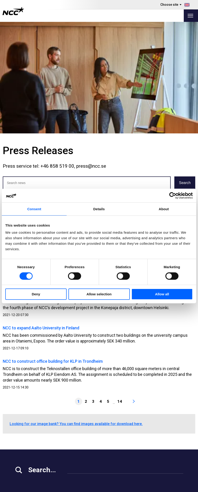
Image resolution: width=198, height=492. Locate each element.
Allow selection (98, 294)
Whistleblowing (131, 436)
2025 (34, 85)
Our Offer (75, 430)
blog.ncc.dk (127, 465)
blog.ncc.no (128, 459)
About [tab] (164, 209)
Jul (85, 95)
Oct (118, 95)
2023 (57, 85)
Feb (30, 95)
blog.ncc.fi (127, 453)
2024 (46, 85)
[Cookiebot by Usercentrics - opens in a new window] (173, 195)
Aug (96, 95)
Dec (140, 95)
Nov (129, 95)
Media (20, 430)
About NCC (76, 448)
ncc (171, 435)
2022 (69, 85)
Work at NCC (25, 442)
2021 (82, 85)
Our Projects (77, 442)
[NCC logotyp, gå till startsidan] (13, 11)
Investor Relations (30, 436)
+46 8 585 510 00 (30, 409)
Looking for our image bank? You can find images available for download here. (76, 312)
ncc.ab (174, 430)
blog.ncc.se (128, 448)
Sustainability (26, 448)
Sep (107, 95)
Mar (41, 95)
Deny (36, 294)
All (9, 95)
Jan (19, 95)
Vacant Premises (81, 436)
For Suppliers (26, 453)
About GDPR (128, 442)
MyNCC (124, 430)
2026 (23, 85)
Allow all (162, 294)
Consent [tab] (34, 209)
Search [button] (185, 71)
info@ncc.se (26, 415)
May (63, 95)
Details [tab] (99, 209)
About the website (168, 487)
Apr (52, 95)
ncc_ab (174, 441)
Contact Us (76, 453)
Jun (75, 95)
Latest (10, 85)
